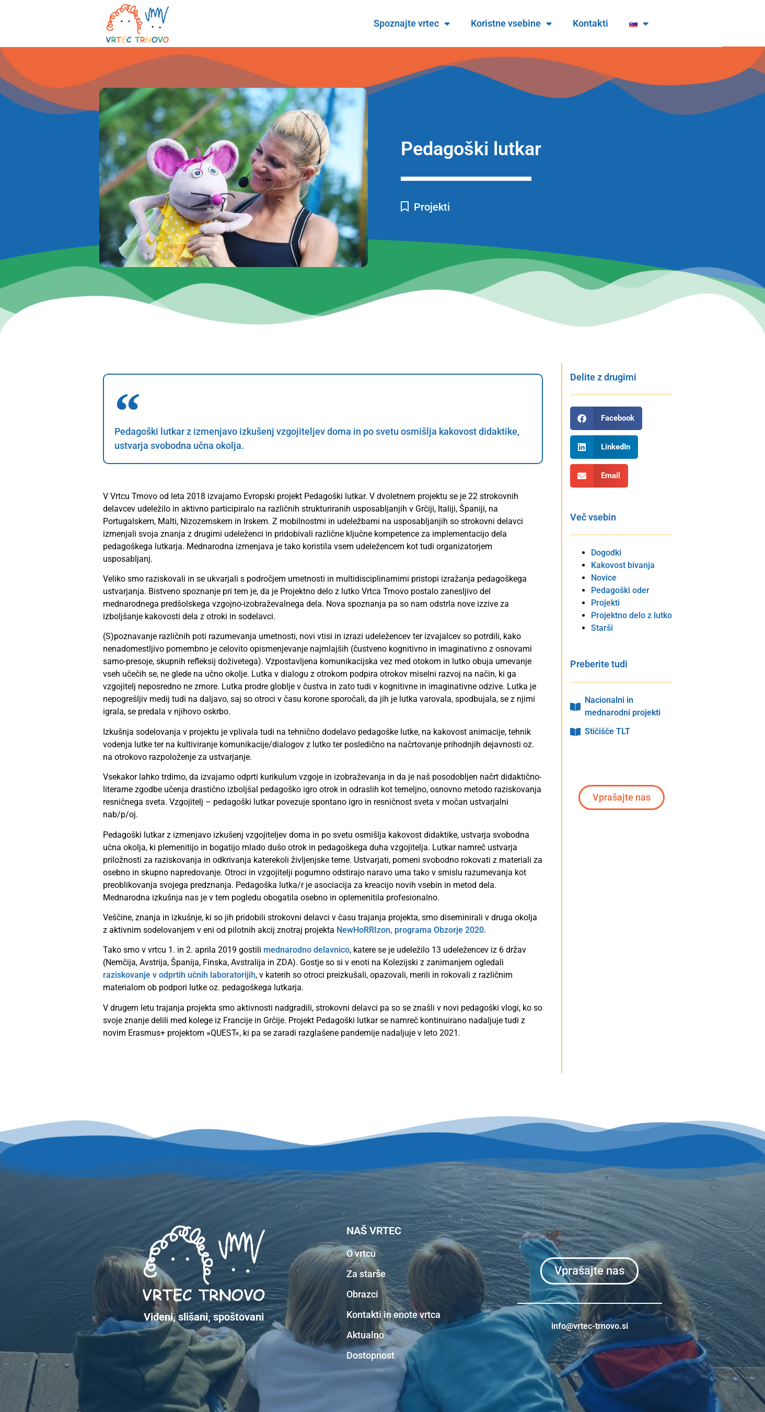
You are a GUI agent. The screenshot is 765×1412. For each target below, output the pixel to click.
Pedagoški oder (620, 590)
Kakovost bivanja (623, 565)
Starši (602, 628)
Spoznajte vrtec (433, 23)
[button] (606, 418)
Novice (604, 578)
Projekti (432, 207)
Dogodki (606, 553)
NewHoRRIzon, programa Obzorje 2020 (410, 930)
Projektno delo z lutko (631, 615)
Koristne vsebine (532, 23)
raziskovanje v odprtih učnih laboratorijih (179, 975)
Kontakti (612, 23)
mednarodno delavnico (306, 950)
